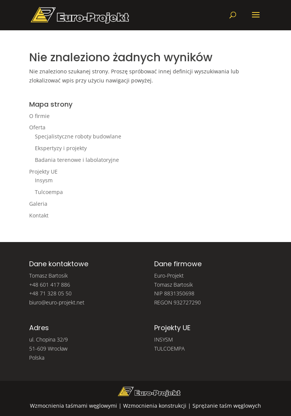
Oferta (37, 127)
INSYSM (163, 339)
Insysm (44, 180)
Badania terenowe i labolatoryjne (77, 159)
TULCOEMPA (169, 348)
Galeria (38, 203)
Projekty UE (43, 171)
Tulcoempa (49, 192)
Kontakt (38, 215)
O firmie (39, 116)
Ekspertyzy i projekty (61, 148)
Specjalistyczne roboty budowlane (78, 136)
